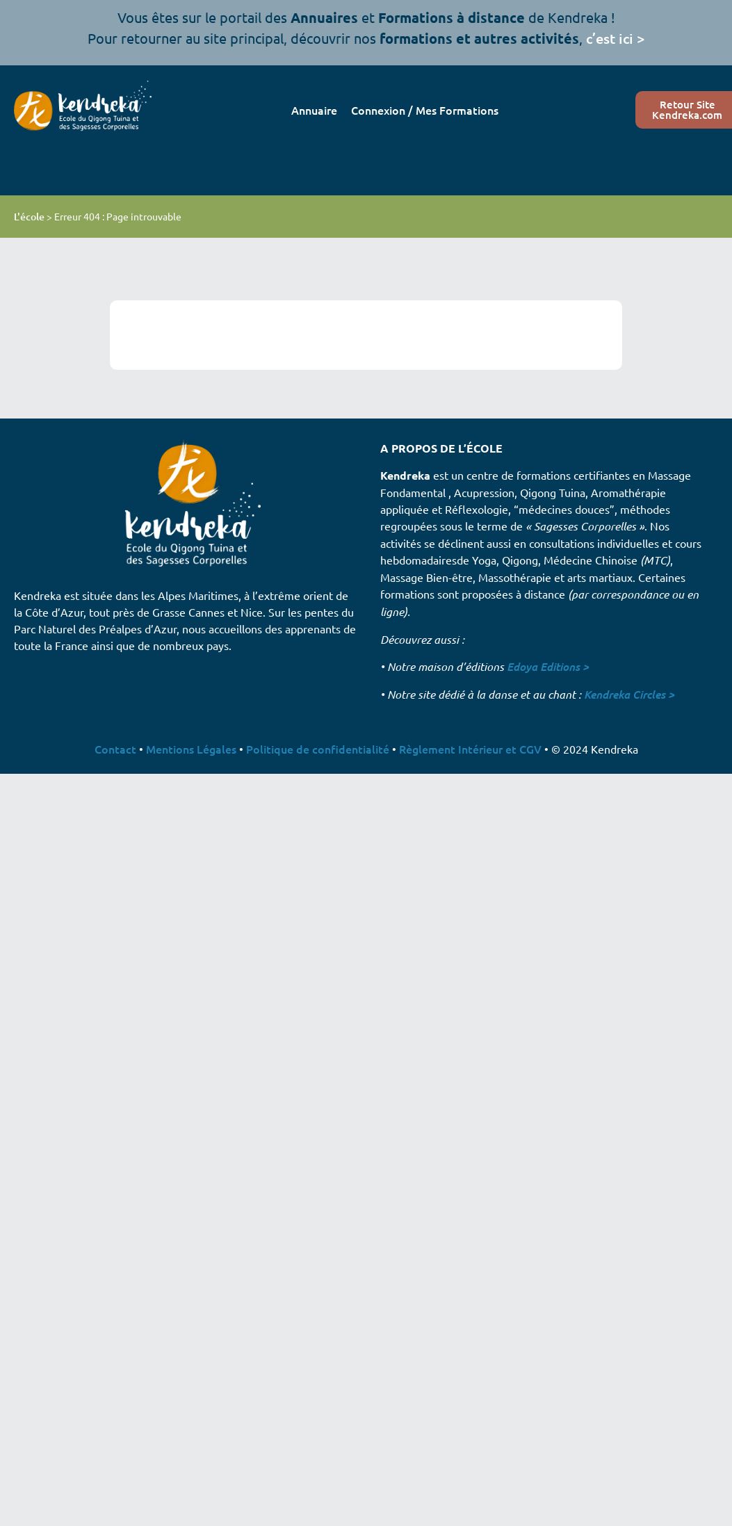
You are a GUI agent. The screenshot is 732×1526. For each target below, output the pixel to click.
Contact (115, 748)
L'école (29, 216)
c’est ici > (615, 38)
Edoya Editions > (548, 666)
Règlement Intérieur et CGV (470, 748)
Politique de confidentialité (317, 748)
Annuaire (314, 109)
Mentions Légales (191, 748)
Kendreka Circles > (629, 694)
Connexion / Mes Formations (424, 109)
